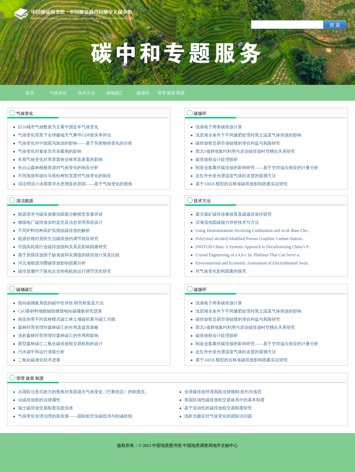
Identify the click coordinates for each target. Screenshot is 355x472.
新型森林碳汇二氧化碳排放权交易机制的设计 (60, 343)
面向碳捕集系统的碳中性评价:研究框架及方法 (61, 303)
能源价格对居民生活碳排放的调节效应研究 (58, 238)
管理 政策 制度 (30, 378)
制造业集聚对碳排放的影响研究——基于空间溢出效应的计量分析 (256, 167)
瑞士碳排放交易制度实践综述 (45, 408)
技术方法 (202, 200)
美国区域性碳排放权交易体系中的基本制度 (224, 399)
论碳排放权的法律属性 (39, 399)
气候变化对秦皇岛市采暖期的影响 (50, 151)
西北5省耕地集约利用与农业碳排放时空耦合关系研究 (245, 151)
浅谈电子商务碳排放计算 (218, 126)
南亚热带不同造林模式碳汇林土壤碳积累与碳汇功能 (66, 319)
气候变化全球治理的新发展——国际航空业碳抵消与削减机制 (75, 416)
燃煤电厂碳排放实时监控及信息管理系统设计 (60, 222)
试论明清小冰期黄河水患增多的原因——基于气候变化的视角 (75, 183)
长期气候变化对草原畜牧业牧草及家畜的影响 (60, 159)
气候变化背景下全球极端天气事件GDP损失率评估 (64, 135)
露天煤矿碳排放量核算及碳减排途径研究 (233, 214)
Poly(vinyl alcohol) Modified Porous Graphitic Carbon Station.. (249, 238)
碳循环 (200, 113)
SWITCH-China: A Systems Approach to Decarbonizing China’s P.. (252, 246)
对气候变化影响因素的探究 (220, 271)
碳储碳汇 (24, 289)
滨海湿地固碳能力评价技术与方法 (227, 222)
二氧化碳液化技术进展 (39, 359)
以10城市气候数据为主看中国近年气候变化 (58, 126)
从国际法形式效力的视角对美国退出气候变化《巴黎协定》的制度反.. (82, 391)
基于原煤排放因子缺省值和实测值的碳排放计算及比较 (69, 254)
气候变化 (24, 113)
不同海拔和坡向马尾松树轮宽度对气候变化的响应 (64, 175)
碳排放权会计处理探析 (216, 159)
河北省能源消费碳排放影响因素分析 (52, 263)
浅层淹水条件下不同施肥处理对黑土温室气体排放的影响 (248, 135)
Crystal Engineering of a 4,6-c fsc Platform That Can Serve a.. (248, 254)
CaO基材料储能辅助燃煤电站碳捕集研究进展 (60, 311)
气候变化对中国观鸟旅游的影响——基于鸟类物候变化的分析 (75, 143)
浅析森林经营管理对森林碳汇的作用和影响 (58, 335)
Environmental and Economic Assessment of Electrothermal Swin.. (252, 263)
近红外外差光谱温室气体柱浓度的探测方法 (235, 175)
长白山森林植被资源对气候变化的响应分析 (58, 167)
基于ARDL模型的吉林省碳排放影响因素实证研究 (241, 183)
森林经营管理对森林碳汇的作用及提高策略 (58, 327)
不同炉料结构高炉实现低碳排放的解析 (54, 230)
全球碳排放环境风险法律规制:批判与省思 (222, 391)
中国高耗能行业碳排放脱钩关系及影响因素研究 (62, 246)
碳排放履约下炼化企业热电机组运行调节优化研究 (64, 271)
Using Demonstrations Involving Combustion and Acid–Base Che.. (252, 230)
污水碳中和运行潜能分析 (41, 351)
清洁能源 (24, 200)
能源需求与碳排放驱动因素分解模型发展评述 (60, 214)
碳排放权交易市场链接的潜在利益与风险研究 (237, 143)
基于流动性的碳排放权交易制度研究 (218, 408)
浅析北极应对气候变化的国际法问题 (218, 416)
